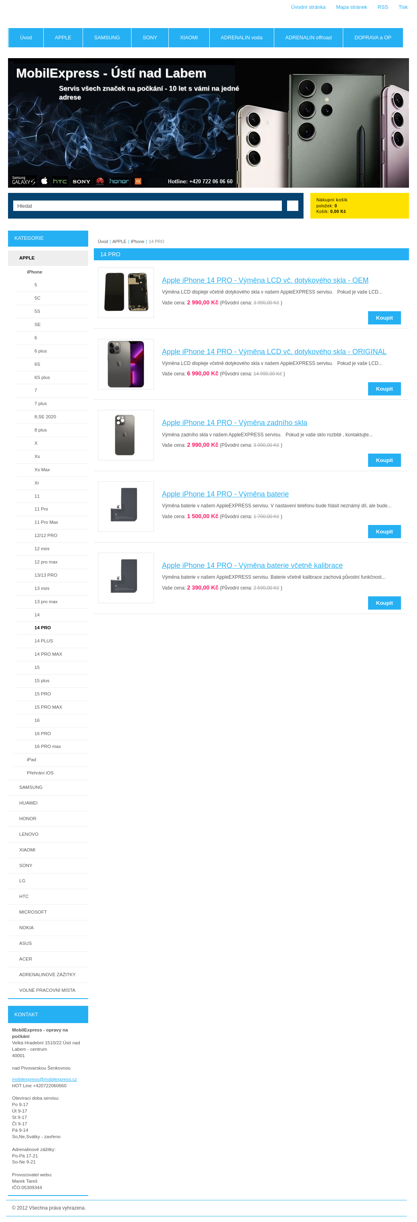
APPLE (119, 241)
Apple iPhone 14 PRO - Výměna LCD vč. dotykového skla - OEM (265, 280)
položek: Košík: (332, 206)
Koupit (384, 318)
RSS (383, 7)
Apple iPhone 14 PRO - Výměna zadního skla (234, 423)
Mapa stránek (351, 7)
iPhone (137, 241)
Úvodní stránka (308, 7)
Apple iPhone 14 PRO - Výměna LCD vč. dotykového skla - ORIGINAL (274, 352)
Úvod (103, 241)
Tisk (403, 7)
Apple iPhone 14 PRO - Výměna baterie (225, 494)
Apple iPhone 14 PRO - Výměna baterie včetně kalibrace (252, 565)
